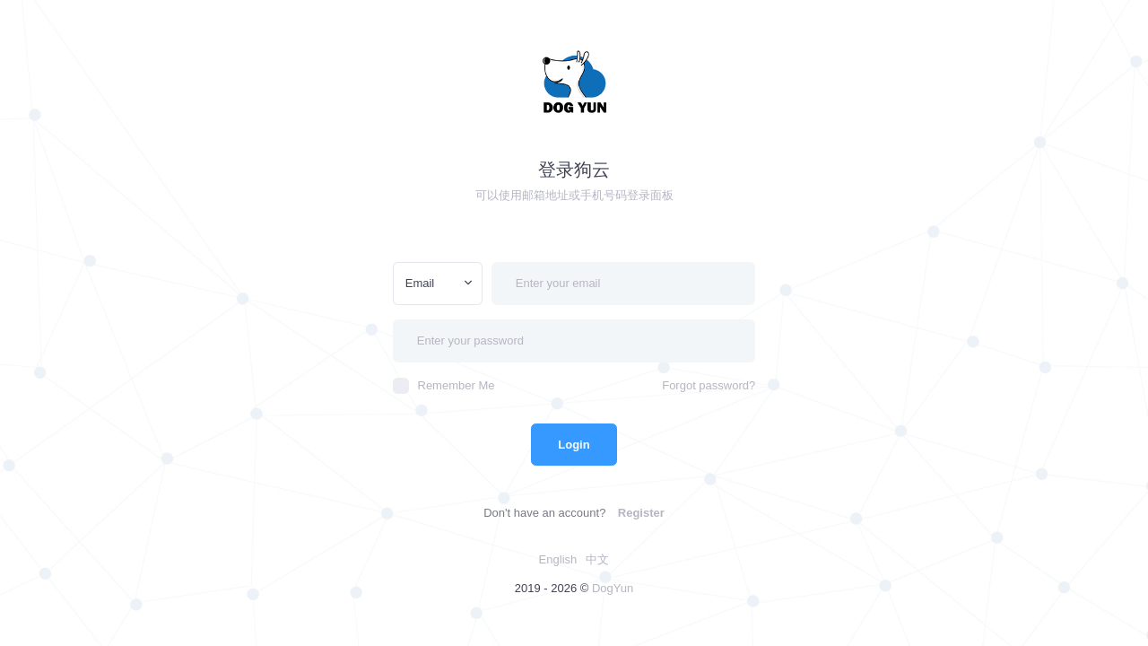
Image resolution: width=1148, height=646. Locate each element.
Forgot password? (708, 385)
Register (641, 512)
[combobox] (438, 283)
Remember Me (444, 386)
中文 (597, 559)
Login (573, 444)
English (558, 559)
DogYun (612, 588)
